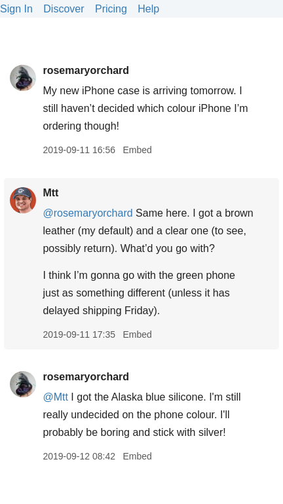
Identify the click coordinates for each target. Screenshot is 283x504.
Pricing (111, 8)
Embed (137, 150)
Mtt (50, 192)
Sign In (16, 8)
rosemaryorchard (86, 70)
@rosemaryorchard (87, 213)
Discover (63, 8)
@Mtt (55, 397)
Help (148, 8)
